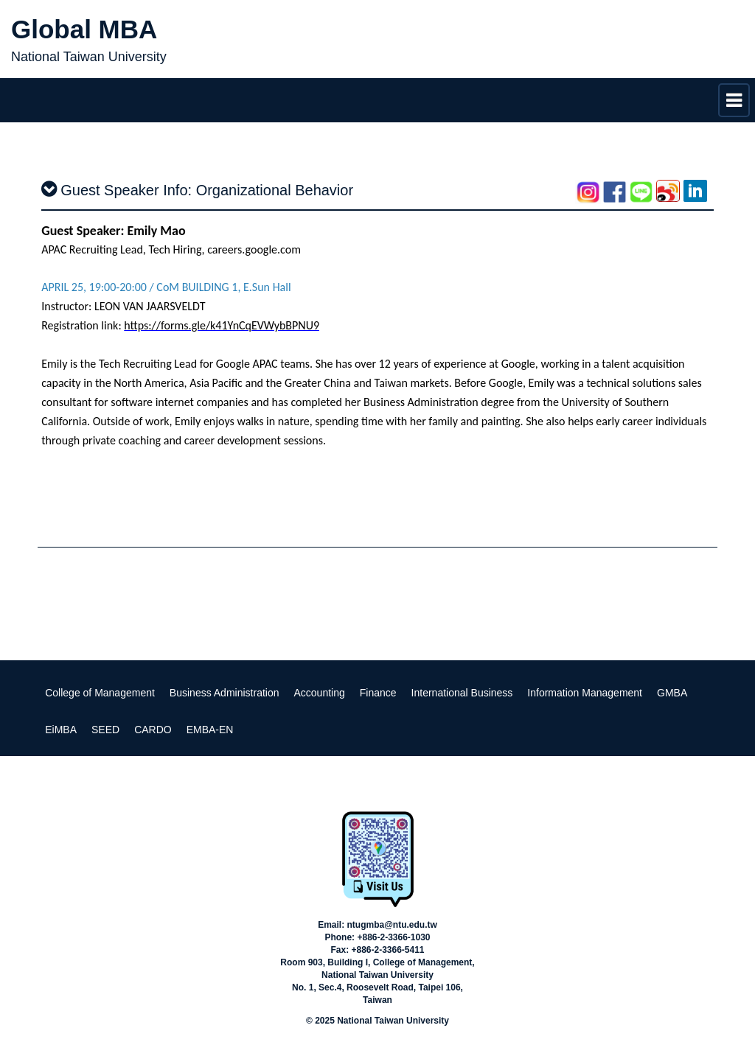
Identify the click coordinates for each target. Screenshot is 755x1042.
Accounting (319, 693)
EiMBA (61, 729)
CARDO (153, 729)
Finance (378, 693)
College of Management (100, 693)
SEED (105, 729)
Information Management (584, 693)
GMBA (672, 693)
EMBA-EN (210, 729)
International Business (462, 693)
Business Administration (224, 693)
